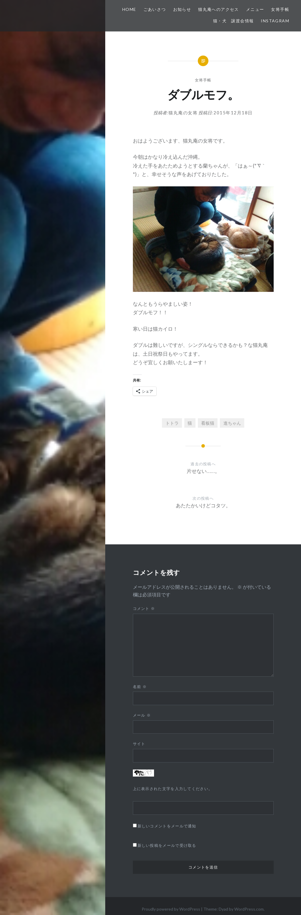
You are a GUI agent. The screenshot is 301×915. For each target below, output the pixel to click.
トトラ (172, 423)
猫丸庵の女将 (183, 112)
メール (142, 715)
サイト (139, 743)
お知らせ (182, 9)
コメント (144, 608)
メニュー (255, 9)
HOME (129, 9)
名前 (140, 686)
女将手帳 (280, 9)
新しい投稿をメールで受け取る (167, 845)
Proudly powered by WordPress (171, 908)
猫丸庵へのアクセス (218, 9)
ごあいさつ (154, 9)
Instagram (275, 20)
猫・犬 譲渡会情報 (233, 20)
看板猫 (207, 423)
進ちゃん (232, 423)
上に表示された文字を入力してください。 (173, 788)
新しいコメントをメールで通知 (167, 826)
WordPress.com (249, 908)
